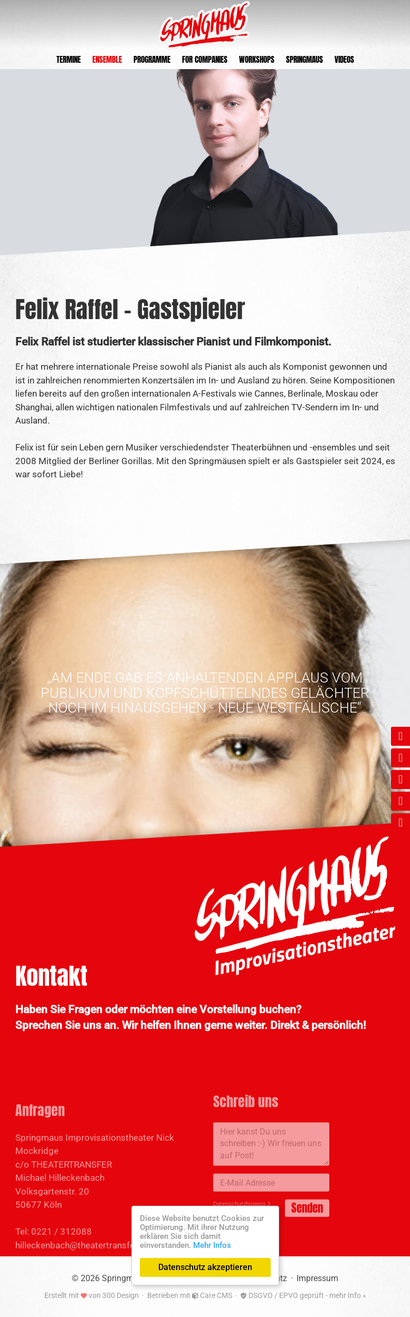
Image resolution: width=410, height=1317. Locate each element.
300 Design (120, 1295)
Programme (152, 59)
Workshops (256, 59)
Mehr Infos (212, 1245)
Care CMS (212, 1295)
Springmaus (304, 59)
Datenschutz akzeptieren (205, 1267)
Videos (344, 59)
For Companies (204, 59)
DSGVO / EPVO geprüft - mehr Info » (303, 1295)
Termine (68, 59)
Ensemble (107, 59)
